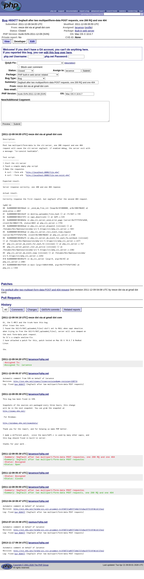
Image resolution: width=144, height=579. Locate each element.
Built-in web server (84, 30)
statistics (122, 11)
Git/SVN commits (50, 309)
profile (88, 27)
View (7, 41)
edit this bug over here (58, 52)
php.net (53, 11)
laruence (79, 27)
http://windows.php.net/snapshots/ (20, 424)
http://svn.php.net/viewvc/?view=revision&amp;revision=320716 (45, 382)
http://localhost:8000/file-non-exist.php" (48, 175)
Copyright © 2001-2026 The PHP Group (30, 570)
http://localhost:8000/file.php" (42, 172)
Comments (17, 309)
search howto (112, 11)
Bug (5, 20)
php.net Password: (56, 56)
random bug (132, 11)
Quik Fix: (11, 62)
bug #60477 (20, 385)
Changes (32, 309)
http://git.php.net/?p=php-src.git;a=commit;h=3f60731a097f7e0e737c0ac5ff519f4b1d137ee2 (58, 514)
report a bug (84, 11)
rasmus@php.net (38, 527)
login (141, 11)
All (5, 309)
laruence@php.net (38, 359)
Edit (32, 41)
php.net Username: (15, 56)
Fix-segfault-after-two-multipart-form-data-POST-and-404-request (35, 289)
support (61, 11)
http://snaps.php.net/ (14, 412)
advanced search (98, 11)
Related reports (72, 309)
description (70, 63)
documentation (72, 11)
